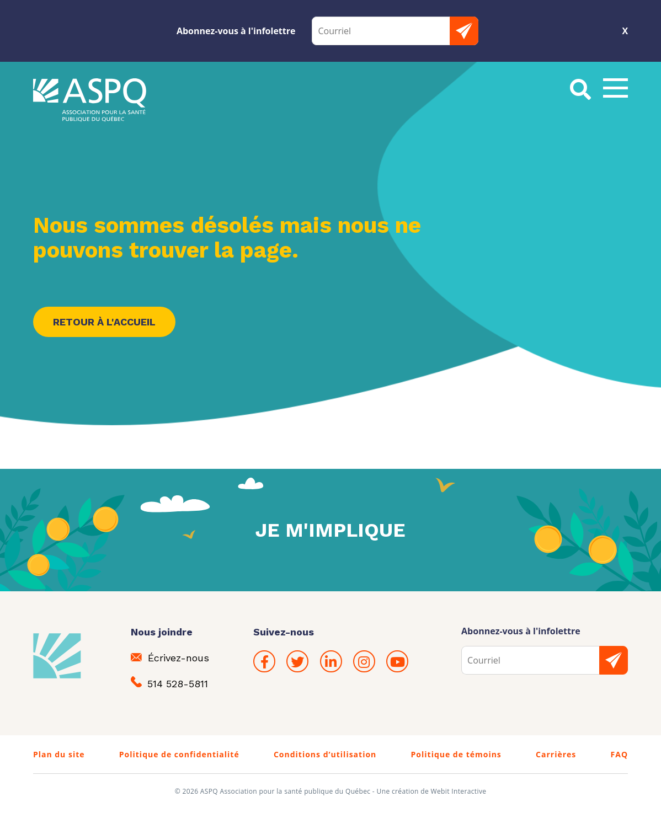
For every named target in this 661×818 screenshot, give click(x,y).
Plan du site (59, 754)
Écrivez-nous (170, 658)
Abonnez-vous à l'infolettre (236, 31)
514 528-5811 (169, 682)
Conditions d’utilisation (325, 754)
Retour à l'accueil (104, 322)
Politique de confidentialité (179, 754)
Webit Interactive (459, 791)
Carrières (556, 754)
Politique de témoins (456, 754)
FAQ (619, 754)
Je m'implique (330, 530)
